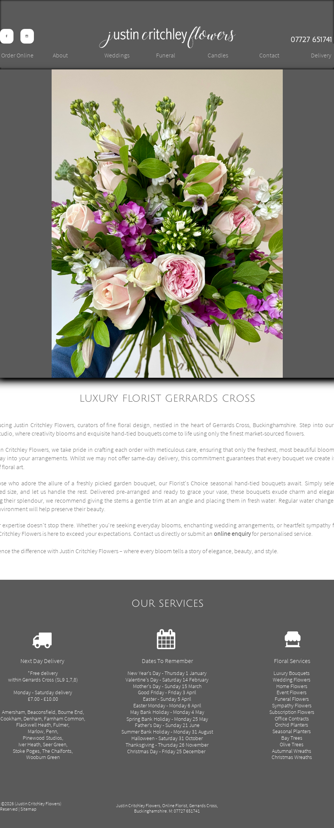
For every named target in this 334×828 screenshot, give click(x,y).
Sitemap (28, 809)
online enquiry (232, 533)
